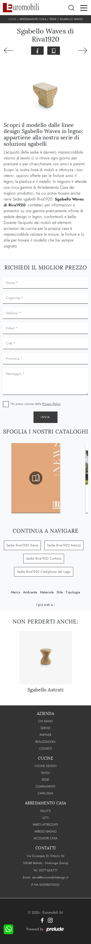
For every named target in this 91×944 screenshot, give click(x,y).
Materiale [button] (47, 592)
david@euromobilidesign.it (50, 877)
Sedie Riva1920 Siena (22, 545)
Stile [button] (60, 592)
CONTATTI (45, 748)
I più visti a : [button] (45, 604)
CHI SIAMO (45, 721)
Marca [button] (15, 592)
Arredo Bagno (45, 831)
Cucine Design (45, 766)
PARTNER (45, 735)
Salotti (45, 811)
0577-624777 (48, 870)
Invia (45, 417)
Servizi (45, 728)
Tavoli (45, 773)
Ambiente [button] (30, 592)
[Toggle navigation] (83, 7)
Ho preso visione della (36, 403)
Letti (45, 818)
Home (12, 19)
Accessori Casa (46, 838)
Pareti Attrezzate (45, 824)
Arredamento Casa (32, 19)
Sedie (53, 19)
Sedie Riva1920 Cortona (43, 558)
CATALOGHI (45, 793)
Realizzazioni (45, 742)
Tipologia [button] (73, 592)
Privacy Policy (51, 403)
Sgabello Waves (71, 19)
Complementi (45, 786)
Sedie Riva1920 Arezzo (64, 545)
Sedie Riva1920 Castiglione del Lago (43, 571)
